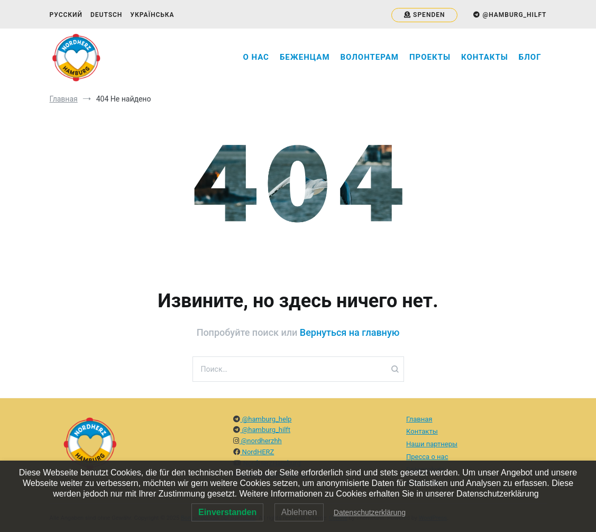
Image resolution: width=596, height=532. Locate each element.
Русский (66, 15)
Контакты (484, 57)
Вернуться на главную (350, 332)
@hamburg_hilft (265, 430)
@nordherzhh (260, 441)
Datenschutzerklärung (370, 512)
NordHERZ (257, 452)
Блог (530, 57)
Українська (152, 15)
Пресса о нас (427, 457)
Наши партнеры (431, 444)
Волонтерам (370, 57)
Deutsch (106, 15)
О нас (256, 57)
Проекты (430, 57)
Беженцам (305, 57)
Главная (419, 419)
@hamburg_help (265, 419)
